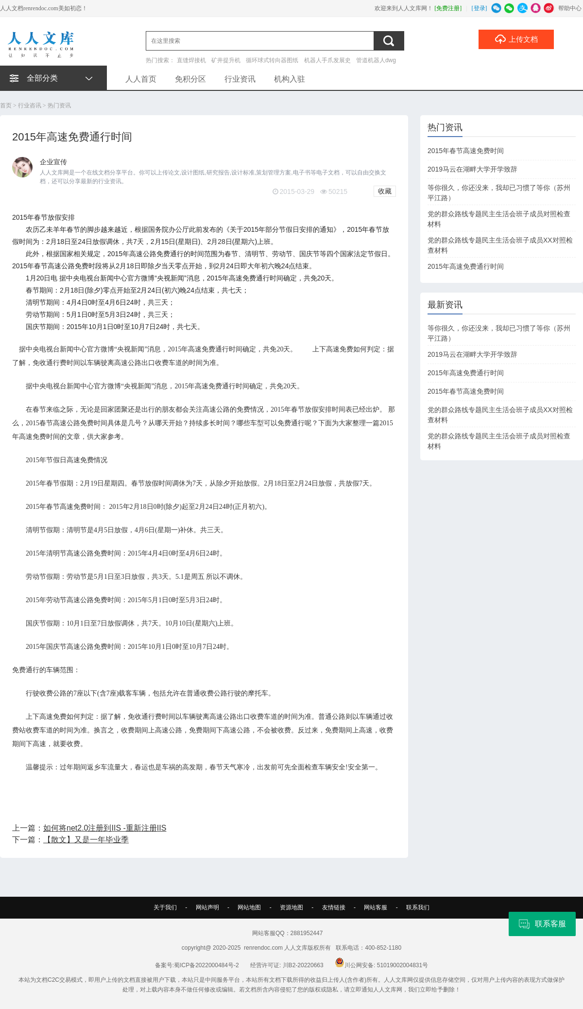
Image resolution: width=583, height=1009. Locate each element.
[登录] (479, 8)
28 (221, 241)
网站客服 (375, 907)
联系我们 (417, 907)
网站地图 (249, 907)
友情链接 (333, 907)
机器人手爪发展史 (327, 60)
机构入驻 (289, 79)
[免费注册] (448, 8)
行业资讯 (240, 79)
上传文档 (516, 39)
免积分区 (190, 79)
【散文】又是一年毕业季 (86, 839)
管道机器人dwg (376, 60)
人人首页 (140, 79)
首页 (6, 105)
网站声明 (207, 907)
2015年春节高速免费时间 (466, 151)
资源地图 (291, 907)
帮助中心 (570, 8)
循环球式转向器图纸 (272, 60)
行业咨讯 (29, 105)
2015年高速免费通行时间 (466, 266)
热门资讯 (59, 105)
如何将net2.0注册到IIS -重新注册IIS (104, 828)
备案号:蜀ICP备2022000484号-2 (197, 965)
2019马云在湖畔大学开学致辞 (472, 169)
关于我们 (165, 907)
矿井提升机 (225, 60)
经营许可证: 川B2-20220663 (287, 965)
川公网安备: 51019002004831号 (381, 965)
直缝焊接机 (191, 60)
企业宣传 (53, 162)
